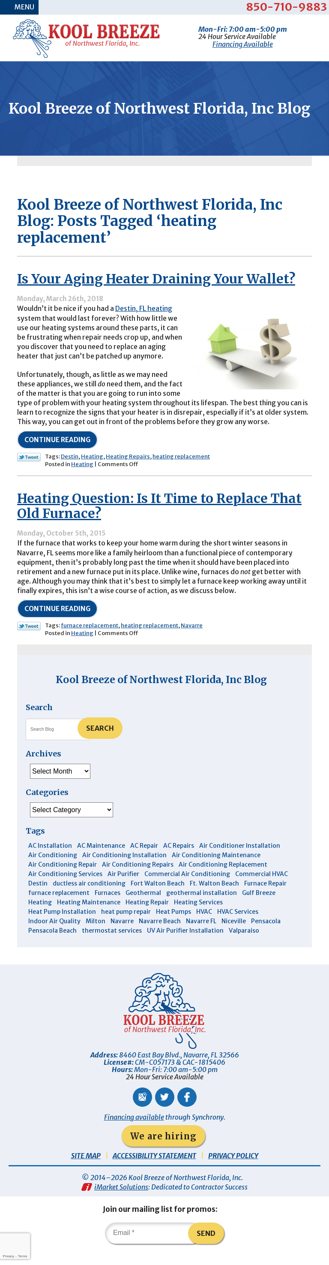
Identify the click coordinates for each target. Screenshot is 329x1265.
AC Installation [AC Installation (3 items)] (50, 862)
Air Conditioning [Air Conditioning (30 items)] (52, 871)
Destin (69, 472)
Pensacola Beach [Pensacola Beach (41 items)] (52, 947)
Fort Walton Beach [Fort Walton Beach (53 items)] (158, 900)
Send (206, 1249)
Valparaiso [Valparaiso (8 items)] (244, 947)
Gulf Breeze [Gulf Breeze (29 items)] (258, 909)
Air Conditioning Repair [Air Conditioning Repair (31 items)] (62, 881)
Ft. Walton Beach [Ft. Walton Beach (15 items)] (214, 900)
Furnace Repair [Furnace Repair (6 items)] (265, 900)
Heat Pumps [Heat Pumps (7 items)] (173, 928)
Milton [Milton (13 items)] (95, 937)
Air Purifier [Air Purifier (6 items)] (123, 890)
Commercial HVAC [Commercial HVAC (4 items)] (261, 890)
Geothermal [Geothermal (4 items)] (143, 909)
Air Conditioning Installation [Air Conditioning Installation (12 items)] (124, 871)
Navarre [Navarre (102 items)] (122, 937)
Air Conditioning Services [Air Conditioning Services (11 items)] (65, 890)
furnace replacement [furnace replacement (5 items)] (59, 909)
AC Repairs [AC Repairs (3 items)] (178, 862)
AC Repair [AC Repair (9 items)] (144, 862)
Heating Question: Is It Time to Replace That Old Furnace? (159, 521)
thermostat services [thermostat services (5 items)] (112, 947)
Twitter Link (29, 472)
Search (100, 745)
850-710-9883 (286, 7)
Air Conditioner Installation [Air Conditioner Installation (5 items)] (239, 862)
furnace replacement (89, 641)
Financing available (134, 1133)
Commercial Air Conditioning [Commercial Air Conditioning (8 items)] (187, 890)
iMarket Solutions (121, 1203)
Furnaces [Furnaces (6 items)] (107, 909)
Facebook (187, 1113)
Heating (92, 472)
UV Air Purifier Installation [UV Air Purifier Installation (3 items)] (185, 947)
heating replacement (181, 472)
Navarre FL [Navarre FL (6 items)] (201, 937)
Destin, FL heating (144, 322)
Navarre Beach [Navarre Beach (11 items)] (160, 937)
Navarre (192, 641)
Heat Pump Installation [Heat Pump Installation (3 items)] (62, 928)
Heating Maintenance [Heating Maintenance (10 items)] (88, 918)
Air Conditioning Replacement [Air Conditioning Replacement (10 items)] (223, 881)
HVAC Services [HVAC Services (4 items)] (237, 928)
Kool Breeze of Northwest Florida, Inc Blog (161, 696)
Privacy (8, 1256)
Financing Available (242, 43)
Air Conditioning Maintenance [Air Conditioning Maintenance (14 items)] (216, 871)
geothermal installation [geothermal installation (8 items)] (201, 909)
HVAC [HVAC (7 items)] (204, 928)
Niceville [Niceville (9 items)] (233, 937)
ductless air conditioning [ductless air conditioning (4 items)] (89, 900)
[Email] (153, 1249)
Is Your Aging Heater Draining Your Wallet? (156, 292)
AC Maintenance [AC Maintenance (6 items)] (101, 862)
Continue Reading (57, 455)
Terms (22, 1256)
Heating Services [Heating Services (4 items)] (198, 918)
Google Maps (142, 1113)
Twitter (164, 1113)
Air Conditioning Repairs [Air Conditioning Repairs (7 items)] (137, 881)
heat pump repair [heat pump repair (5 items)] (126, 928)
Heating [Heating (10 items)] (40, 918)
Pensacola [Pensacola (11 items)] (266, 937)
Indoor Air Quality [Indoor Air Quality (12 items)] (54, 937)
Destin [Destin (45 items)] (38, 900)
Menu (25, 7)
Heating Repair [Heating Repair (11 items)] (147, 918)
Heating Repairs (128, 472)
